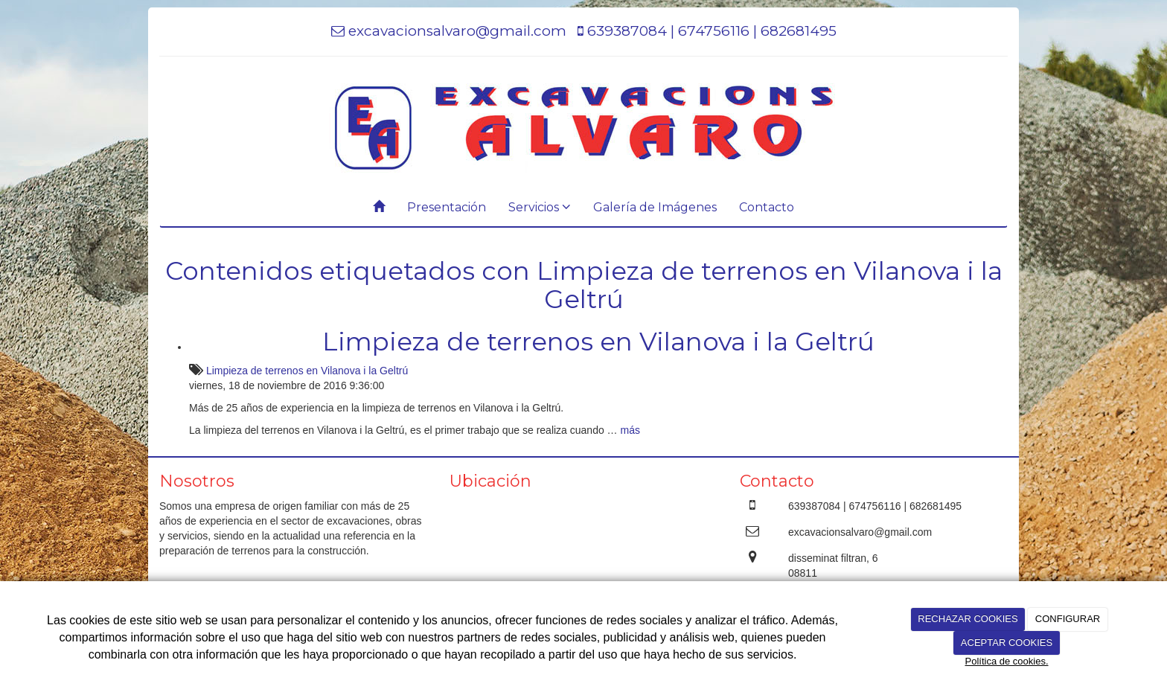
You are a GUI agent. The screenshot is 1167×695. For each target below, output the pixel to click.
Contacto (766, 207)
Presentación (446, 207)
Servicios (539, 207)
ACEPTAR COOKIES (1006, 642)
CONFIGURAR (1067, 618)
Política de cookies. (1006, 661)
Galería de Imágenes (655, 207)
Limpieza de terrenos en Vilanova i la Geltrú (598, 341)
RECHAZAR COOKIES (967, 618)
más (630, 430)
